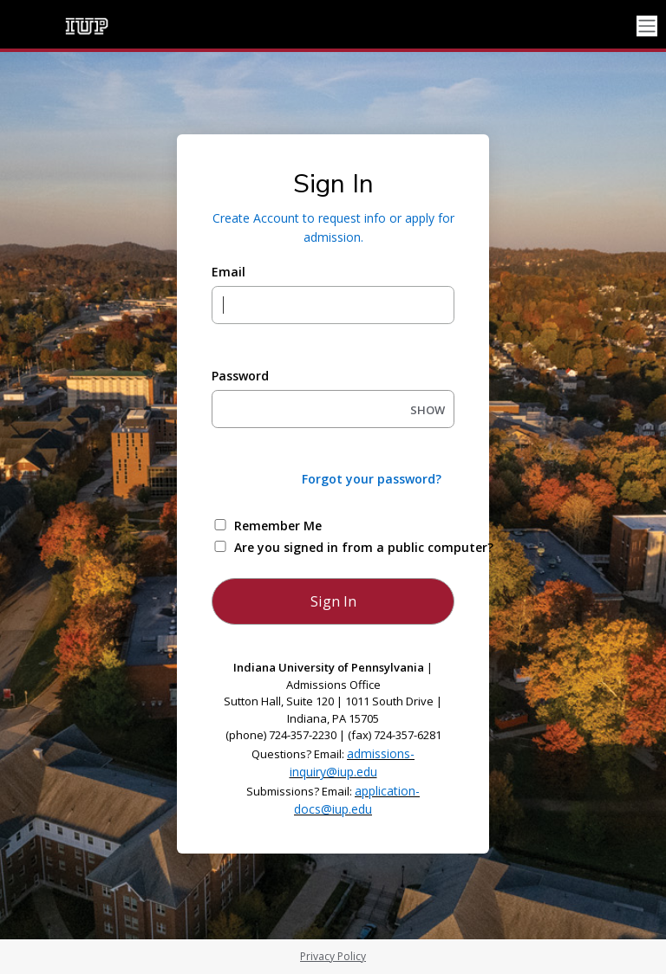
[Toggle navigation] (647, 26)
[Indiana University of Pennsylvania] (87, 26)
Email (228, 271)
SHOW (427, 410)
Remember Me (278, 525)
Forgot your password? (371, 479)
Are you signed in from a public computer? (353, 547)
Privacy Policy (333, 956)
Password (240, 375)
